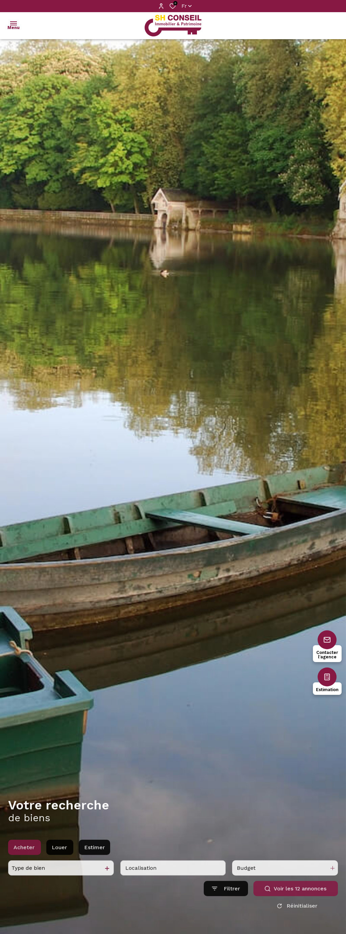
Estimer (94, 855)
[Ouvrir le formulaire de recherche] (226, 896)
